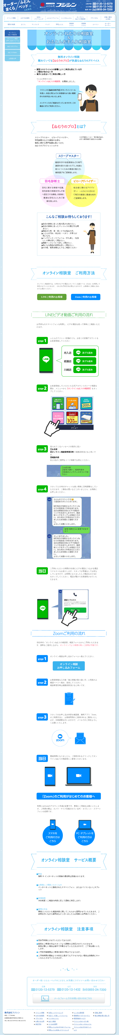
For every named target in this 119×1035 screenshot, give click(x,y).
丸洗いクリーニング (38, 18)
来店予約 (38, 1024)
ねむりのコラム (12, 46)
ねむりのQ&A (12, 52)
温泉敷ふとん (83, 24)
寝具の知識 (11, 24)
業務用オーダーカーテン (82, 1015)
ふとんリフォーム (53, 18)
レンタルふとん (66, 18)
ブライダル (94, 18)
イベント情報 (11, 18)
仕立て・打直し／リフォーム (58, 1015)
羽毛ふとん (59, 24)
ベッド (47, 24)
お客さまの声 (39, 1021)
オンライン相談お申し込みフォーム (68, 666)
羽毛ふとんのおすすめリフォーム (59, 1027)
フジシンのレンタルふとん (82, 1024)
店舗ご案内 (108, 18)
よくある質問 (52, 1024)
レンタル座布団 (79, 1013)
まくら (23, 24)
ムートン (96, 24)
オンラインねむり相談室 (12, 34)
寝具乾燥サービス (80, 1018)
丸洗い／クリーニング (55, 1013)
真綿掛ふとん (71, 24)
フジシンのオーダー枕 (81, 1021)
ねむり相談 (52, 1021)
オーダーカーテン (108, 24)
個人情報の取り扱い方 (102, 1015)
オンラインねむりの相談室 (80, 18)
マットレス (35, 24)
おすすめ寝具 (25, 18)
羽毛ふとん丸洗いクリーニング (58, 1030)
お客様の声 (12, 58)
